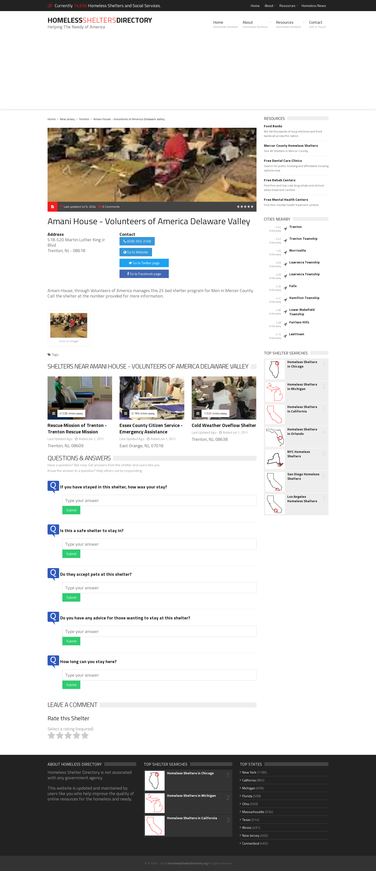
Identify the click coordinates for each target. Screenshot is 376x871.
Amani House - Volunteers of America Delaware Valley (129, 119)
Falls (293, 286)
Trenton (84, 119)
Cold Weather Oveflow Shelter (224, 425)
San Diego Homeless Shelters (303, 476)
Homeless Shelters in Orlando (302, 431)
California (249, 780)
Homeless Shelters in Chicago (302, 364)
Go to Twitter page (144, 262)
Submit (71, 510)
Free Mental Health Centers (286, 199)
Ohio (245, 803)
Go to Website (135, 252)
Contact (317, 24)
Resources (287, 5)
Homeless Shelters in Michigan (302, 386)
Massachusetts (253, 811)
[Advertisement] (188, 74)
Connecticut (250, 843)
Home (255, 5)
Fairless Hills (299, 322)
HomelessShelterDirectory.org (187, 863)
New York (249, 772)
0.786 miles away (143, 413)
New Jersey (67, 119)
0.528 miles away (71, 413)
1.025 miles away (215, 413)
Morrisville (297, 250)
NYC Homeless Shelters (298, 453)
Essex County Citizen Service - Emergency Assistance (151, 428)
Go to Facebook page (144, 273)
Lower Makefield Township (302, 311)
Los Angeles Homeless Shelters (302, 498)
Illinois (247, 827)
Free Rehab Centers (279, 180)
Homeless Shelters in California (302, 409)
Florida (247, 795)
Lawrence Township (304, 262)
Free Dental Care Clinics (283, 160)
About (269, 5)
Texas (246, 819)
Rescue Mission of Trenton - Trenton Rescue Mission (77, 428)
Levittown (296, 334)
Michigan (248, 788)
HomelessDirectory (100, 20)
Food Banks (273, 126)
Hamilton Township (304, 298)
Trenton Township (303, 238)
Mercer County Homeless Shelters (291, 145)
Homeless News (314, 5)
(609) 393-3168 (137, 241)
